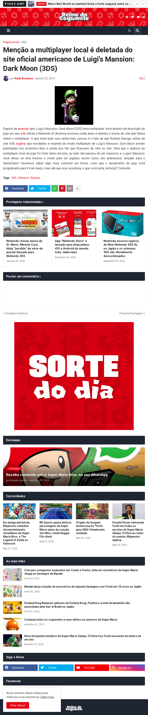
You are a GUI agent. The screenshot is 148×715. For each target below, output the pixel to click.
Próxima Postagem (131, 313)
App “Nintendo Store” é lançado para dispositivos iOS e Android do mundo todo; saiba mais (72, 246)
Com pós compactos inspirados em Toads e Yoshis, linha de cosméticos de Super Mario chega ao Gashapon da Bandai (81, 572)
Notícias (35, 177)
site (23, 133)
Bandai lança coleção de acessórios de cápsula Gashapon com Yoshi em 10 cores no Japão (82, 586)
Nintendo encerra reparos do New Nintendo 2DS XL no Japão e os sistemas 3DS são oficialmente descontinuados (121, 248)
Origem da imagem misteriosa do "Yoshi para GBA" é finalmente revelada (90, 528)
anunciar (23, 129)
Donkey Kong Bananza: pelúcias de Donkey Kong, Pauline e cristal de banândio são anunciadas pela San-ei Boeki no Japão (77, 604)
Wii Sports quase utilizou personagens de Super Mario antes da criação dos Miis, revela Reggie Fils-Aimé (55, 529)
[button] (137, 4)
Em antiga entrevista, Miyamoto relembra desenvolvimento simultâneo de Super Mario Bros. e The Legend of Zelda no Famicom (16, 533)
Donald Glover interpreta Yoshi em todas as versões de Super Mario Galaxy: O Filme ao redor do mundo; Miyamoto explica (128, 531)
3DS (24, 42)
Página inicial (11, 42)
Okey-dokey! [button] (17, 705)
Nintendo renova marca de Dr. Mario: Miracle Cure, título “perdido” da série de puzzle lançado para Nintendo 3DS (24, 248)
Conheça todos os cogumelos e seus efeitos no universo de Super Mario (70, 619)
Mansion (23, 177)
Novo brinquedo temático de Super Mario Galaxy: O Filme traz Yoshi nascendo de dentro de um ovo (82, 637)
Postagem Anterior (16, 313)
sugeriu (21, 143)
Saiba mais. (47, 697)
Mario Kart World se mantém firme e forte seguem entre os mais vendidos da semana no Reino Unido (90, 4)
